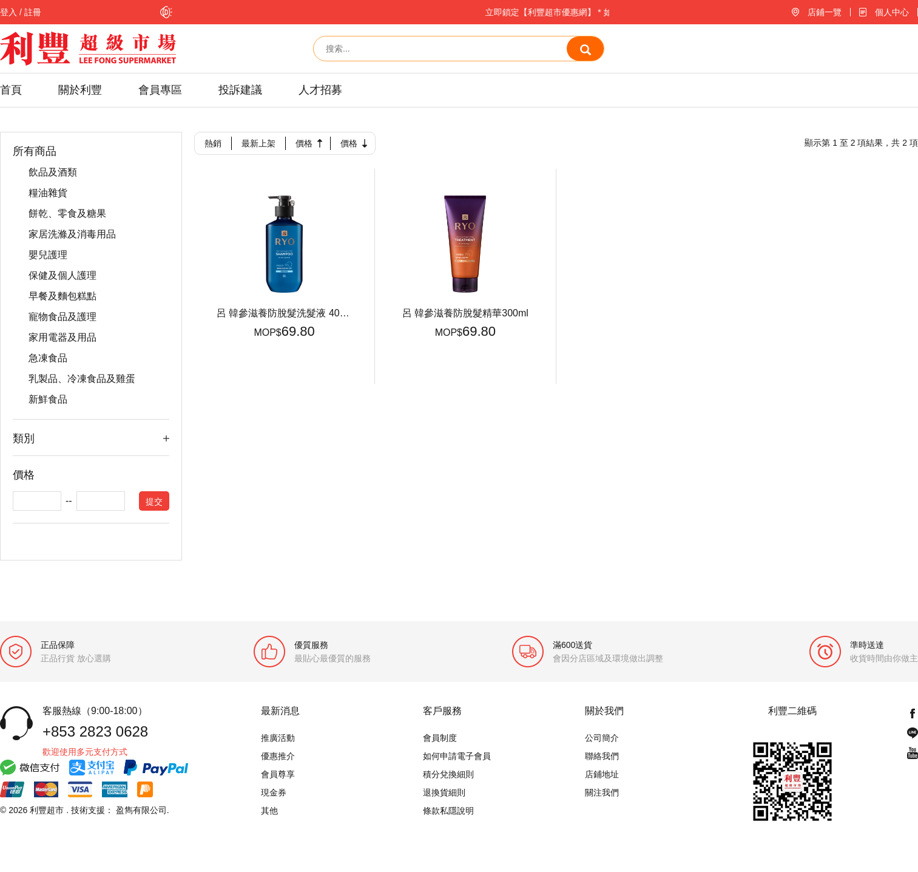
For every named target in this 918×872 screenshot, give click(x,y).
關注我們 (602, 793)
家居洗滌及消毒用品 (72, 234)
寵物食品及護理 (62, 317)
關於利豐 (80, 90)
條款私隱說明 (448, 811)
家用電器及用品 (62, 337)
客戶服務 (442, 712)
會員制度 (440, 738)
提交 (154, 502)
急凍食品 (48, 358)
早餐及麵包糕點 (62, 296)
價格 (303, 143)
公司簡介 (602, 738)
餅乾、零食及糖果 (67, 214)
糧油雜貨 (48, 193)
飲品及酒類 (53, 172)
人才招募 (320, 90)
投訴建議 (240, 90)
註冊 (32, 12)
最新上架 (258, 143)
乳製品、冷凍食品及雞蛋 (82, 379)
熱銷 (212, 143)
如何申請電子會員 (457, 756)
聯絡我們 (602, 756)
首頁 (11, 90)
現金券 (273, 793)
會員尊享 (278, 775)
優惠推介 (278, 756)
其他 (269, 811)
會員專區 (160, 90)
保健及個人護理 (62, 276)
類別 (24, 438)
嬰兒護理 (48, 255)
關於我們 (604, 712)
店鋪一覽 (825, 12)
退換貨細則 (444, 793)
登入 (8, 12)
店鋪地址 (602, 775)
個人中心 (892, 12)
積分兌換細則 (448, 775)
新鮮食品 (48, 399)
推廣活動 (278, 738)
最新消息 (280, 712)
